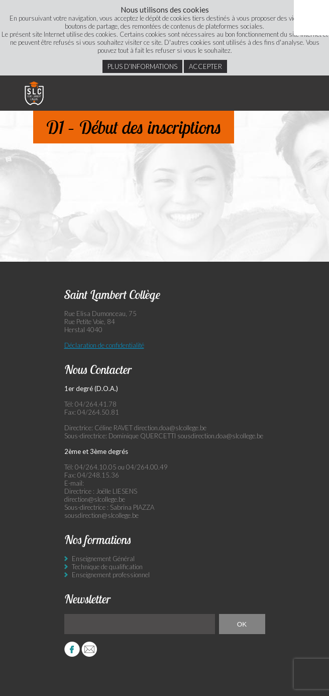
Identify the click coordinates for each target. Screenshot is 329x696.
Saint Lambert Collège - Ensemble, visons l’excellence (34, 93)
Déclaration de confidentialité (104, 345)
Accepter (205, 66)
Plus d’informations (142, 66)
